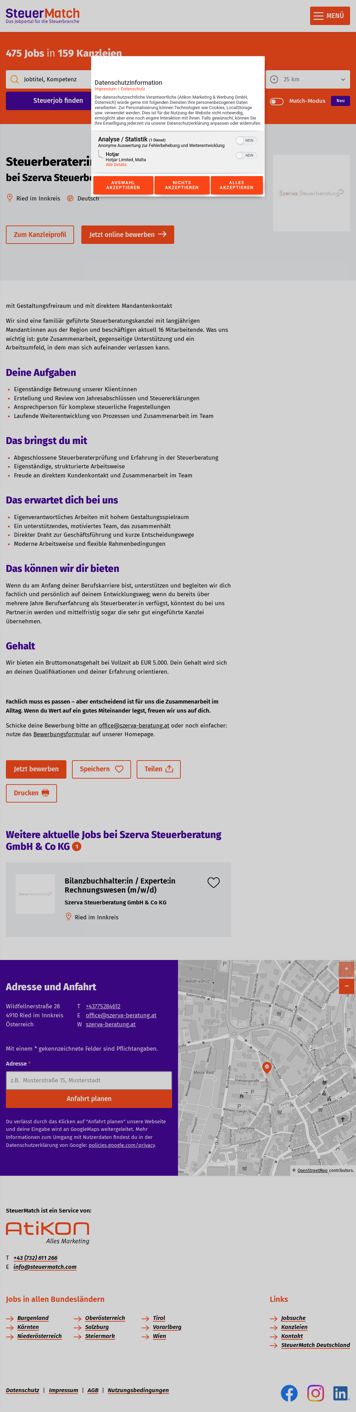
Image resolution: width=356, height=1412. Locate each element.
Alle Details (116, 172)
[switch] (246, 147)
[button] (240, 148)
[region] (178, 159)
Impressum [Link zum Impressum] (105, 90)
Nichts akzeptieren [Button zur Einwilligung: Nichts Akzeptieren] (182, 193)
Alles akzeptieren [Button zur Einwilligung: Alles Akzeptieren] (237, 193)
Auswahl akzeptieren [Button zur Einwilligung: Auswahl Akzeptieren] (123, 193)
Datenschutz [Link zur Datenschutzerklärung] (133, 90)
